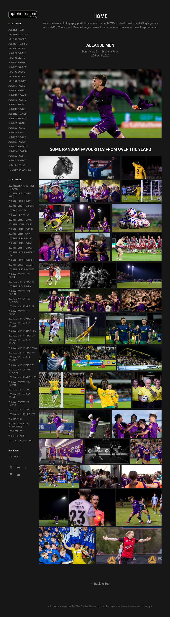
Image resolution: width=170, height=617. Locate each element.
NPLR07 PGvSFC (17, 39)
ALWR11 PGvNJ (16, 123)
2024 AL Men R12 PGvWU (21, 364)
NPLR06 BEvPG (16, 48)
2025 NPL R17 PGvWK (20, 219)
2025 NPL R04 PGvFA (19, 286)
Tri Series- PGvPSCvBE (19, 440)
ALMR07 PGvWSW (18, 146)
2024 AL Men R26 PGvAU (21, 281)
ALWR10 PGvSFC (17, 99)
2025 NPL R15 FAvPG (19, 233)
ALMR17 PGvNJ (16, 90)
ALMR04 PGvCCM (17, 151)
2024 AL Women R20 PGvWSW (19, 300)
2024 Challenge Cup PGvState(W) (18, 425)
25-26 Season (14, 23)
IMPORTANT (13, 450)
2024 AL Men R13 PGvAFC (22, 352)
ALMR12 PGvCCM (17, 113)
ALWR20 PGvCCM (17, 67)
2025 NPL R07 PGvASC (20, 264)
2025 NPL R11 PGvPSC (20, 247)
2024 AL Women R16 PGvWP (19, 325)
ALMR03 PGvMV (17, 160)
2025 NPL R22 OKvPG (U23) (19, 195)
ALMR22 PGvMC (17, 62)
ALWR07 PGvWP (17, 141)
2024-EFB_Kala (16, 435)
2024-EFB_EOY (16, 431)
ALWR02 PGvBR (16, 155)
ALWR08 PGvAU (16, 127)
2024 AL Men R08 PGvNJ (21, 389)
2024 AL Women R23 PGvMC (19, 275)
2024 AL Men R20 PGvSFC (22, 318)
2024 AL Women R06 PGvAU (19, 383)
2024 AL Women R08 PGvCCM (19, 371)
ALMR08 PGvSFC (17, 137)
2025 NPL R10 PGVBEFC (21, 269)
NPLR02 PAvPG (16, 76)
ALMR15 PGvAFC (17, 95)
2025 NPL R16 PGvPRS (20, 229)
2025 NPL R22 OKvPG (19, 201)
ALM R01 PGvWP (17, 165)
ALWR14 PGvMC (17, 104)
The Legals (14, 456)
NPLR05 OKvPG (16, 57)
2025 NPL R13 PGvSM (20, 243)
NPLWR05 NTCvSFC (18, 34)
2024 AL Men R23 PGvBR (21, 306)
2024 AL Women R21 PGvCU (19, 292)
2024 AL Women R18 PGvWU (19, 312)
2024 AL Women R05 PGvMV (19, 396)
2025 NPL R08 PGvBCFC (21, 260)
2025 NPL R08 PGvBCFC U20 (21, 254)
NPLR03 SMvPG (16, 71)
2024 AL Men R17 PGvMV (21, 335)
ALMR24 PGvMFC (17, 43)
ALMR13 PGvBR (16, 109)
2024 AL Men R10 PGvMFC (22, 377)
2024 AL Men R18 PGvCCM (22, 330)
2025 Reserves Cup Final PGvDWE (21, 187)
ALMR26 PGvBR (16, 29)
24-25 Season (14, 179)
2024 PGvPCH (15, 418)
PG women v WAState (19, 169)
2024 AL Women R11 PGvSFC (19, 359)
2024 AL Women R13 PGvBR (19, 342)
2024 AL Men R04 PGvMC (21, 409)
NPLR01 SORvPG (17, 81)
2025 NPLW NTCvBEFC (20, 224)
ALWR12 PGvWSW (17, 118)
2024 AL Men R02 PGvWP (21, 414)
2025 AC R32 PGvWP (19, 215)
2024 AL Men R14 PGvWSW (22, 347)
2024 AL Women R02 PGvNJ (19, 403)
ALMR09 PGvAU (16, 132)
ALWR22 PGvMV (17, 53)
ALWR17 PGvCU (16, 85)
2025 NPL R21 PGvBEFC (21, 205)
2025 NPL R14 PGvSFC (20, 238)
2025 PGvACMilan (17, 210)
